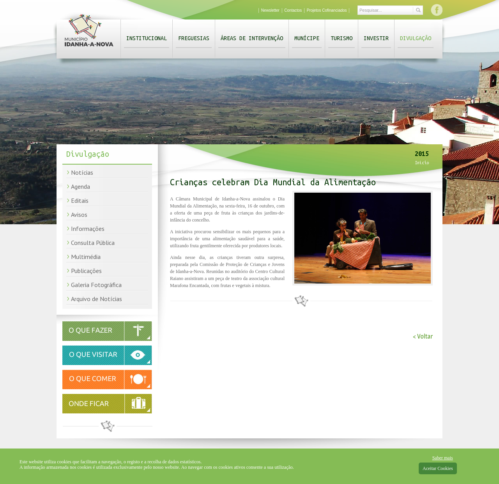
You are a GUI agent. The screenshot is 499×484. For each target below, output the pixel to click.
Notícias (82, 172)
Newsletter (270, 10)
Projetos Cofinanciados (327, 10)
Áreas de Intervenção (252, 38)
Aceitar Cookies (438, 468)
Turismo (341, 38)
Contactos (293, 10)
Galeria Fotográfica (96, 285)
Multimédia (86, 257)
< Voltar (423, 336)
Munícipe (306, 38)
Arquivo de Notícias (96, 299)
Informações (87, 228)
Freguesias (193, 38)
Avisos (79, 214)
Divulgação (415, 38)
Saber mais (442, 458)
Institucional (146, 38)
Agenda (80, 186)
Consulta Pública (93, 242)
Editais (79, 200)
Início (422, 162)
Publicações (86, 271)
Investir (376, 38)
